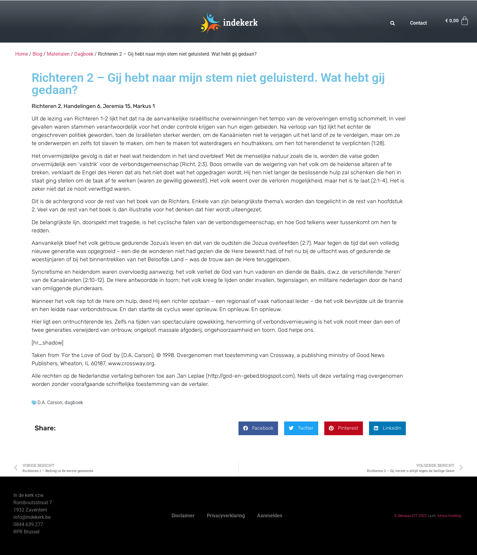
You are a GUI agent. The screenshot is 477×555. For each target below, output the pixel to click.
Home (21, 54)
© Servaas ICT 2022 (410, 516)
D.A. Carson (49, 402)
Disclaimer (183, 516)
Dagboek (83, 54)
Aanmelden (269, 516)
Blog (37, 54)
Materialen (58, 54)
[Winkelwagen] (457, 20)
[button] (258, 428)
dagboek (73, 402)
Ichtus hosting (449, 516)
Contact (418, 23)
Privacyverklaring (226, 516)
